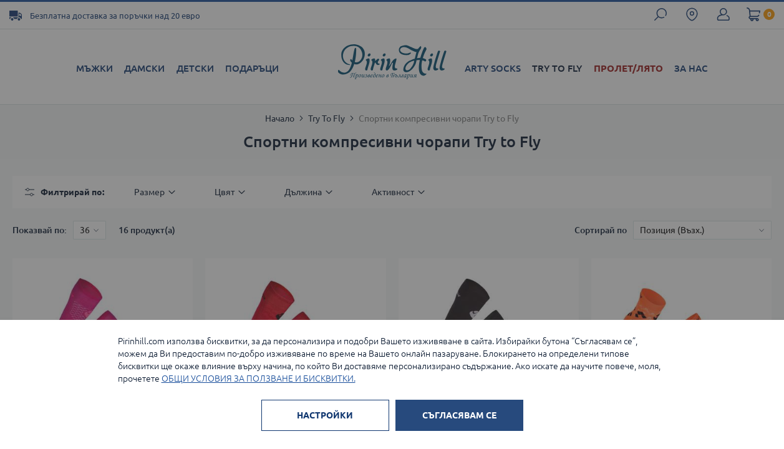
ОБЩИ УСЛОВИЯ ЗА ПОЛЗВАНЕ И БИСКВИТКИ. (259, 379)
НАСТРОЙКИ (325, 415)
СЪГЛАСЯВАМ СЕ (459, 415)
